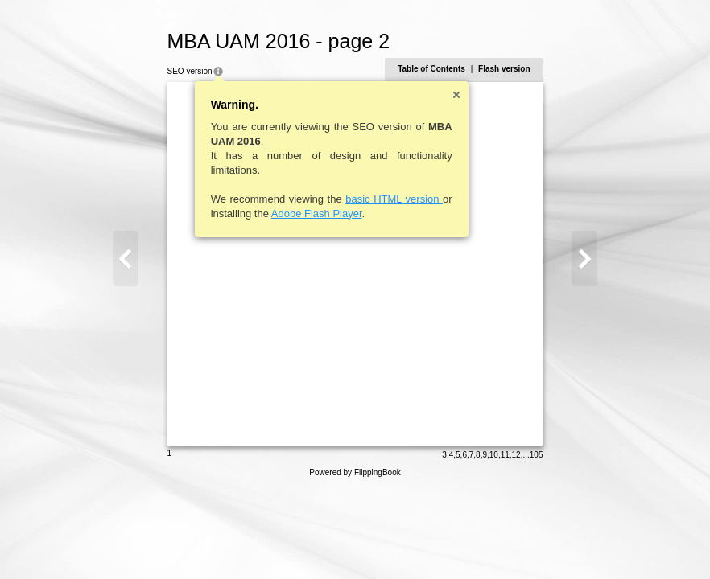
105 (536, 454)
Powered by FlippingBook (354, 472)
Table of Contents (431, 68)
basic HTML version (394, 199)
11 (505, 454)
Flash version (504, 68)
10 (493, 454)
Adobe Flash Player (316, 213)
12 (516, 454)
